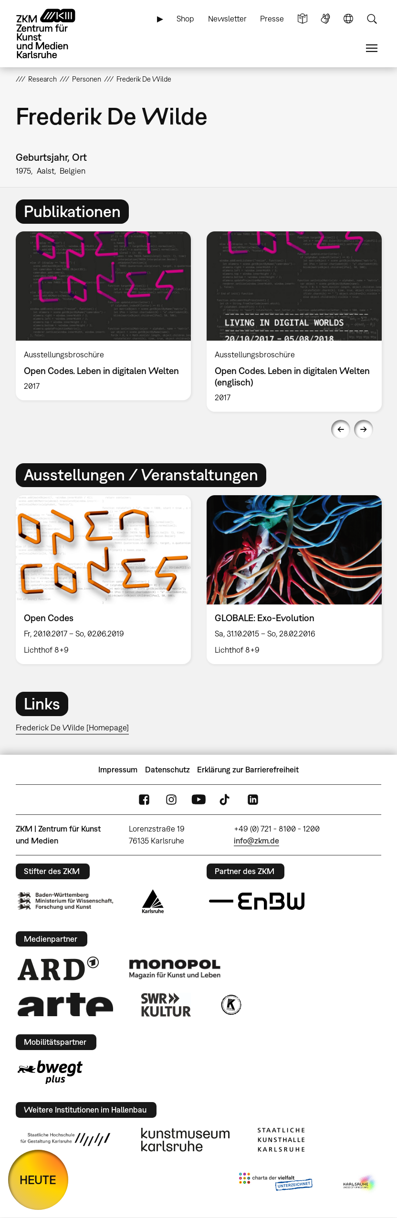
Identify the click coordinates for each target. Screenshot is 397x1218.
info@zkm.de (256, 840)
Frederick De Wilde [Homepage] (72, 727)
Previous (340, 429)
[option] (103, 315)
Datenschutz (167, 769)
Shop (185, 18)
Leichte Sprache (302, 19)
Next (363, 429)
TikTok (225, 800)
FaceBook (144, 800)
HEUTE (38, 1180)
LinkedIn (252, 800)
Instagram (171, 800)
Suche (371, 19)
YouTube (198, 800)
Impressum (117, 769)
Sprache (348, 19)
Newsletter (227, 18)
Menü (371, 48)
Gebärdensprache (325, 19)
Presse (272, 18)
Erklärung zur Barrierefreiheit (248, 769)
